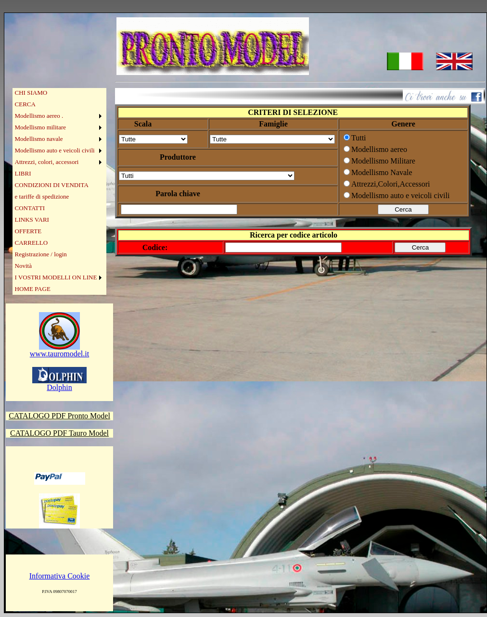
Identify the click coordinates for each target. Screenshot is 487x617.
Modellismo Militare (383, 161)
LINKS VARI (32, 219)
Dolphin (59, 384)
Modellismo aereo (379, 149)
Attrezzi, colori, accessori (47, 161)
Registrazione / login (41, 254)
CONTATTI (30, 208)
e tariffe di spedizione (42, 196)
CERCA (25, 104)
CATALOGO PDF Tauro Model (59, 433)
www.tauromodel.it (59, 350)
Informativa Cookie (59, 576)
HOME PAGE (33, 288)
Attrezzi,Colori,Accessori (390, 184)
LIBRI (23, 173)
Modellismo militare (40, 127)
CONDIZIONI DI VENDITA (52, 185)
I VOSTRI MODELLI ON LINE (56, 277)
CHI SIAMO (31, 92)
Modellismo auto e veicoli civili (55, 150)
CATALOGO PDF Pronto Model (59, 416)
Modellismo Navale (381, 172)
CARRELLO (31, 242)
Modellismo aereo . (39, 115)
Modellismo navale (39, 138)
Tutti (358, 138)
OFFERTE (28, 231)
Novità (23, 265)
